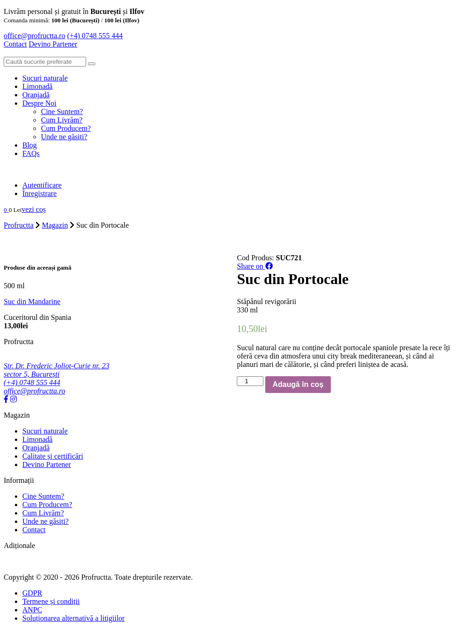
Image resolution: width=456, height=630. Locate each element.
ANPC (32, 610)
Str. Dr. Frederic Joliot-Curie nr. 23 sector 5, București (56, 370)
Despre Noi (39, 103)
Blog (29, 145)
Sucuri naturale (44, 78)
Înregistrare (39, 193)
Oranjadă (36, 95)
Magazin (55, 225)
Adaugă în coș (298, 384)
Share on (254, 266)
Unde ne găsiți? (64, 137)
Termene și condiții (51, 601)
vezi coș (33, 209)
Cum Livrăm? (61, 120)
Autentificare (41, 185)
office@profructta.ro (34, 36)
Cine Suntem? (62, 111)
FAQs (31, 153)
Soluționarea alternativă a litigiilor (73, 618)
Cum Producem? (66, 128)
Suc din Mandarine (32, 301)
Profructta (19, 225)
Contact (15, 44)
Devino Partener (46, 464)
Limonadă (37, 86)
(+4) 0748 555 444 (95, 36)
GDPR (32, 593)
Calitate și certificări (52, 456)
